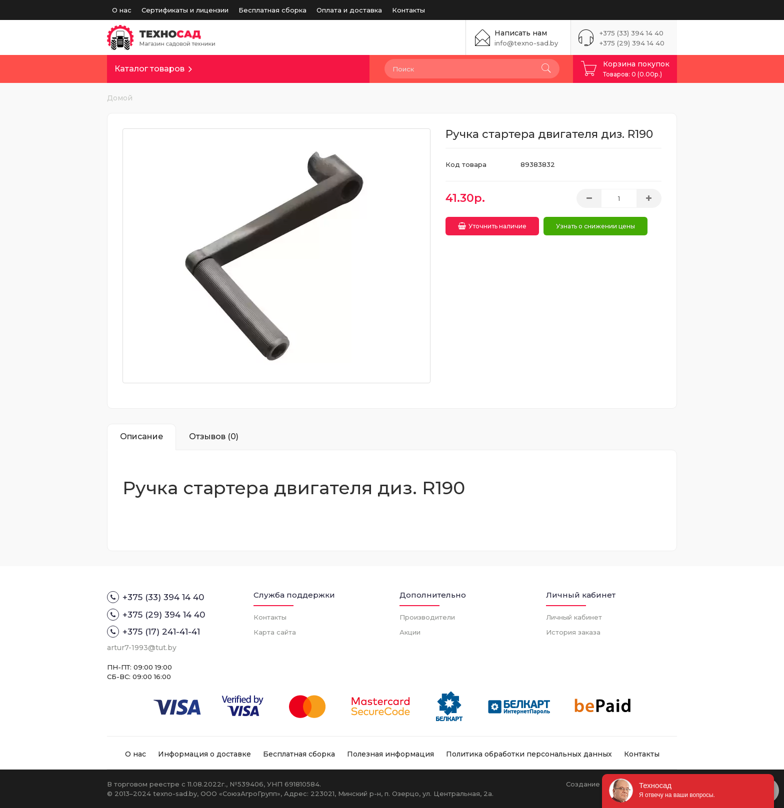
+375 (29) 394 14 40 (632, 43)
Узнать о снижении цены (597, 224)
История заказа (573, 632)
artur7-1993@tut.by (141, 647)
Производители (427, 617)
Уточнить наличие (492, 224)
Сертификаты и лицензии (185, 10)
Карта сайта (275, 632)
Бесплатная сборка (272, 10)
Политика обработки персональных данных (529, 754)
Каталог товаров (149, 68)
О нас (122, 10)
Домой (119, 97)
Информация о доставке (204, 754)
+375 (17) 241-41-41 (153, 632)
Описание (141, 436)
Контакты (408, 10)
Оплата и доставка (349, 10)
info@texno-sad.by (526, 43)
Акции (410, 632)
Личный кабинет (574, 617)
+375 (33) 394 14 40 (632, 33)
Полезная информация (390, 754)
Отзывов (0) (213, 436)
